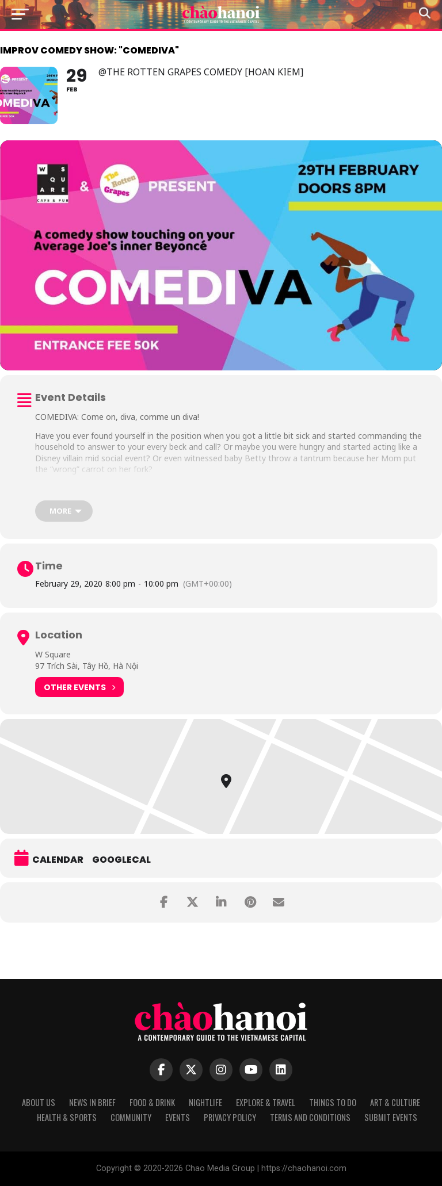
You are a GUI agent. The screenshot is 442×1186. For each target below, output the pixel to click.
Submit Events (390, 1117)
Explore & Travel (265, 1102)
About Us (38, 1102)
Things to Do (332, 1102)
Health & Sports (67, 1117)
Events (177, 1117)
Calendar (57, 860)
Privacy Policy (230, 1117)
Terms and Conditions (310, 1117)
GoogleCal (121, 860)
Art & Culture (395, 1102)
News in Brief (92, 1102)
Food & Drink (152, 1102)
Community (130, 1117)
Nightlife (205, 1102)
